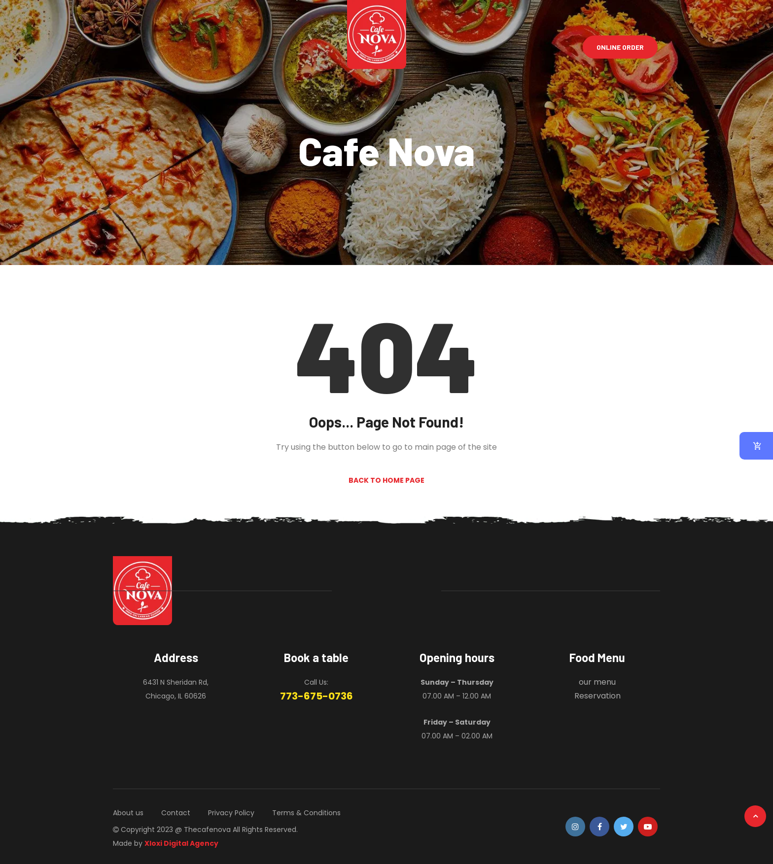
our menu (597, 682)
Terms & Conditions (306, 813)
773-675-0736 (316, 696)
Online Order (620, 47)
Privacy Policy (231, 813)
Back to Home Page (386, 480)
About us (128, 813)
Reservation (597, 695)
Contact (175, 813)
